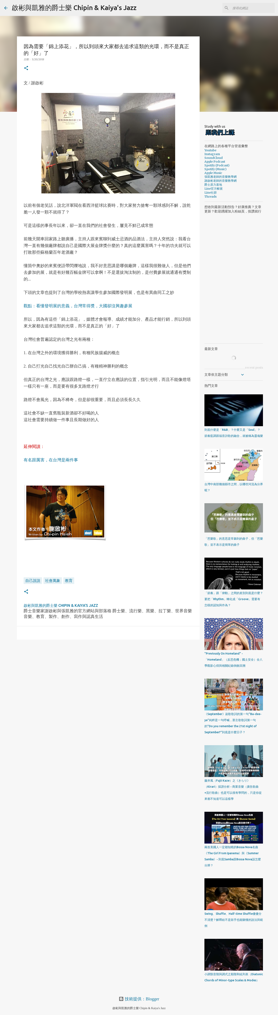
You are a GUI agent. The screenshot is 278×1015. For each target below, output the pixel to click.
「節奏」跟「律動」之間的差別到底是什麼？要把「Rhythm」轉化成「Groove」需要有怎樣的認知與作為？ (233, 599)
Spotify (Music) (215, 169)
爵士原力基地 (213, 185)
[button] (26, 68)
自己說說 (32, 580)
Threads (210, 196)
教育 (69, 580)
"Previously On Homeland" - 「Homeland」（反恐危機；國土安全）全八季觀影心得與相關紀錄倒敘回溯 (233, 659)
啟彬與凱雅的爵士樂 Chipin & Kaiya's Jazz (74, 7)
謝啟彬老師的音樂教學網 (220, 181)
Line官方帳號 (213, 188)
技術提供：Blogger (139, 999)
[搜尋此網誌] (253, 8)
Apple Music (213, 173)
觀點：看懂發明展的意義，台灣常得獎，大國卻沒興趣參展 (78, 306)
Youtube (210, 150)
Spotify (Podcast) (217, 165)
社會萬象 (52, 580)
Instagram (212, 154)
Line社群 (210, 192)
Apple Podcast (214, 161)
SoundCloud (213, 158)
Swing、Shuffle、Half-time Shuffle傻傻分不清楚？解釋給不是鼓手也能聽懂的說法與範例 (233, 920)
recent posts (254, 367)
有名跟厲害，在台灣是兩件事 (51, 460)
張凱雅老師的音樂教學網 (220, 177)
